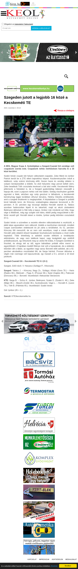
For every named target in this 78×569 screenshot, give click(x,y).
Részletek (54, 567)
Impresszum (44, 559)
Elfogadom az (17, 24)
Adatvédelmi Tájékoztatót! (24, 24)
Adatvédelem (57, 559)
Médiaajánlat (71, 559)
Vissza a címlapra (65, 110)
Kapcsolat (32, 559)
